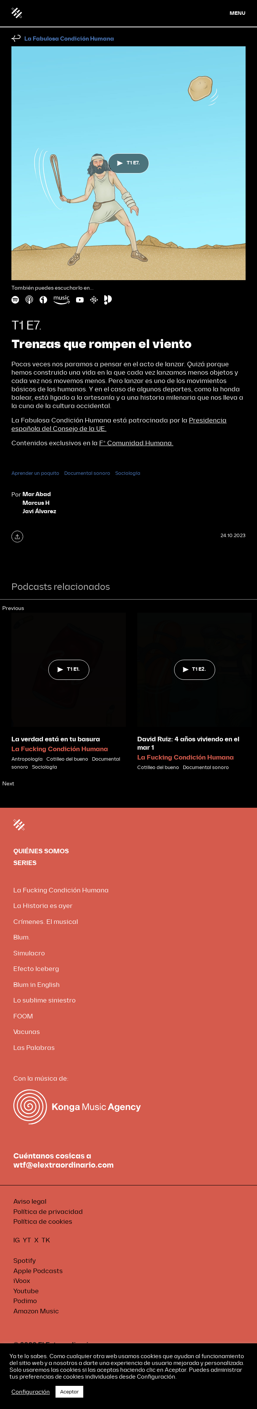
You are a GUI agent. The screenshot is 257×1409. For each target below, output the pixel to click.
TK (45, 1240)
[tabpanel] (69, 692)
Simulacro (29, 953)
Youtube (26, 1291)
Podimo (25, 1301)
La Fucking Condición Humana (59, 749)
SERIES (24, 863)
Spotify (24, 1261)
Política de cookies (42, 1222)
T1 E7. (128, 164)
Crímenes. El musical (45, 922)
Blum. (21, 937)
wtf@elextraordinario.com (63, 1165)
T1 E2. (194, 669)
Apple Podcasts (38, 1271)
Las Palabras (34, 1048)
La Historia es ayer (43, 906)
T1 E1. (68, 669)
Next (8, 783)
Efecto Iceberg (36, 969)
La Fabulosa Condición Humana (69, 39)
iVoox (21, 1281)
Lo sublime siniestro (44, 1000)
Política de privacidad (48, 1212)
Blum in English (36, 985)
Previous (13, 608)
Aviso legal (29, 1202)
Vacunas (26, 1032)
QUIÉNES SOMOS (41, 851)
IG (16, 1240)
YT (27, 1240)
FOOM (23, 1016)
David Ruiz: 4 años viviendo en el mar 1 (188, 743)
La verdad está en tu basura (55, 739)
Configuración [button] (30, 1392)
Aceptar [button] (69, 1392)
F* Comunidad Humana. (136, 443)
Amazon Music (36, 1311)
